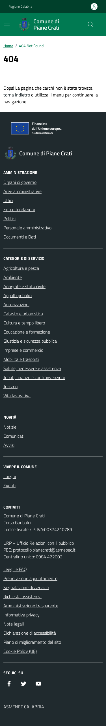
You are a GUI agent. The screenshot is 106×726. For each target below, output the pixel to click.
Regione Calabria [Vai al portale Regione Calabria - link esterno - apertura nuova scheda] (20, 6)
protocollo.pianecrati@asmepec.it (44, 549)
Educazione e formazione (26, 331)
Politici (9, 218)
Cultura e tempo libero (24, 322)
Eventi (9, 485)
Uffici (8, 200)
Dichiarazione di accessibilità (29, 633)
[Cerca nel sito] (91, 24)
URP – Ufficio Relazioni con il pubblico (38, 543)
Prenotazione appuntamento (30, 578)
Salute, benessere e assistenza (32, 368)
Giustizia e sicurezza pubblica (30, 341)
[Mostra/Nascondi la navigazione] (6, 23)
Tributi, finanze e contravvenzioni (34, 377)
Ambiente (12, 277)
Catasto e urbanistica (23, 313)
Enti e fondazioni (19, 209)
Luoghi (9, 476)
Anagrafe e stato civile (24, 286)
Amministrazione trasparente (30, 605)
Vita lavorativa (17, 395)
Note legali (13, 623)
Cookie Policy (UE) (20, 651)
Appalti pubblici (17, 295)
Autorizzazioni (16, 304)
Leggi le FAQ (15, 569)
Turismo (10, 386)
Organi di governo (19, 182)
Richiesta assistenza (22, 596)
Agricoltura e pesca (21, 268)
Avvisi (8, 445)
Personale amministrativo (27, 227)
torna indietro (16, 94)
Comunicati (13, 436)
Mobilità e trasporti (21, 359)
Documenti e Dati (19, 236)
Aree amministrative (22, 191)
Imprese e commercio (23, 350)
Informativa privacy (21, 614)
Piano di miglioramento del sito (32, 642)
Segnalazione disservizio (26, 587)
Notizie (9, 426)
